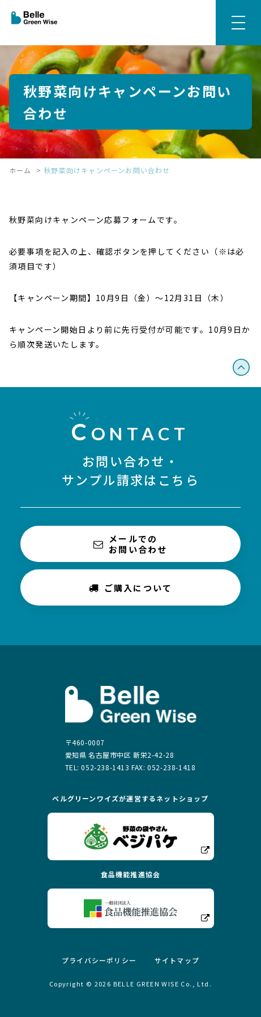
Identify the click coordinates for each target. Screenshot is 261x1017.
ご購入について (131, 587)
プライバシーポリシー (99, 960)
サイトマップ (177, 960)
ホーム (20, 170)
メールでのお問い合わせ (130, 544)
